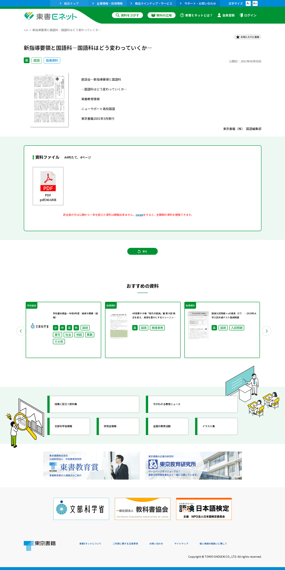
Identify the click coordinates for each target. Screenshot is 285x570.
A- (248, 3)
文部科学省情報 (69, 437)
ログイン (247, 15)
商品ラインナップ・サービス (151, 3)
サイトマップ (204, 544)
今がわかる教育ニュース (175, 415)
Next (267, 339)
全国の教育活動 (168, 437)
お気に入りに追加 (244, 38)
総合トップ (69, 3)
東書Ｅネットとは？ (196, 15)
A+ (255, 3)
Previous (18, 339)
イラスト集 (213, 437)
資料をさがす (127, 15)
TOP (27, 30)
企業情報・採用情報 (107, 3)
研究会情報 (115, 437)
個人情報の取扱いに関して (243, 544)
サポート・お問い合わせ (198, 3)
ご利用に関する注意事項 (137, 544)
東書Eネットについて (94, 544)
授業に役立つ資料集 (72, 415)
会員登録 (226, 15)
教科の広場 (161, 15)
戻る (142, 257)
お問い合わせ (174, 544)
